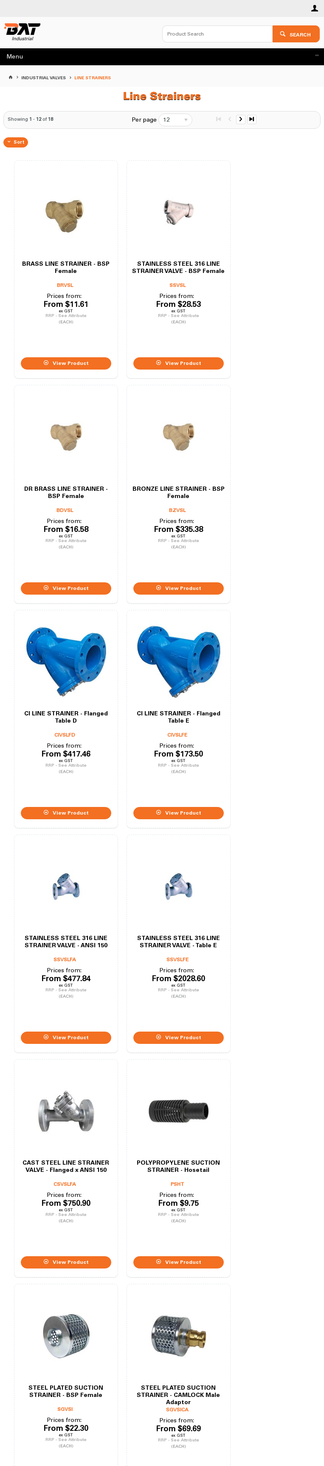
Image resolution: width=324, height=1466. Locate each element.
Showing (30, 119)
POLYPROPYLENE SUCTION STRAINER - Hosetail (60, 896)
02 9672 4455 (166, 1330)
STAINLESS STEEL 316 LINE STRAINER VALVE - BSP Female (160, 259)
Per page (144, 119)
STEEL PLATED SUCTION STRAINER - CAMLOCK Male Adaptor (261, 896)
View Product (65, 350)
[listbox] (175, 120)
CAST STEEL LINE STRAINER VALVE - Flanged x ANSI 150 (261, 683)
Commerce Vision (206, 1434)
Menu (14, 56)
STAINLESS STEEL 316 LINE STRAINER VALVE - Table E (160, 683)
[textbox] (217, 34)
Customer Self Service (150, 1434)
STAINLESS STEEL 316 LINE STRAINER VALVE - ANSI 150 (60, 683)
